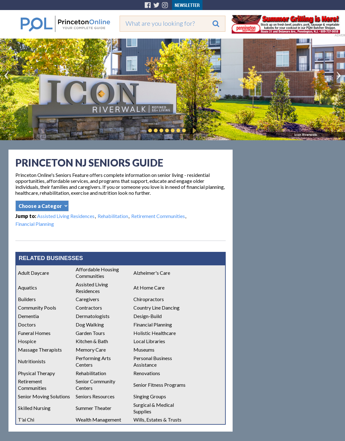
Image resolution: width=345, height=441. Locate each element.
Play (193, 130)
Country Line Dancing (156, 308)
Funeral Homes (34, 333)
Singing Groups (149, 396)
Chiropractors (148, 299)
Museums (143, 350)
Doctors (27, 324)
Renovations (146, 373)
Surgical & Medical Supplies (153, 408)
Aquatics (27, 287)
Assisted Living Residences (65, 216)
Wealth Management (98, 419)
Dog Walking (90, 324)
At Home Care (148, 287)
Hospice (27, 341)
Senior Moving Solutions (44, 396)
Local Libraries (149, 341)
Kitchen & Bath (92, 341)
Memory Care (91, 350)
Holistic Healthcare (154, 333)
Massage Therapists (40, 350)
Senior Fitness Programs (159, 385)
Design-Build (147, 316)
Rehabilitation (113, 216)
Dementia (28, 316)
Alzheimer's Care (151, 273)
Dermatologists (93, 316)
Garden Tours (90, 333)
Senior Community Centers (95, 384)
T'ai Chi (26, 419)
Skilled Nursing (34, 408)
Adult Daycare (33, 273)
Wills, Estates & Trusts (157, 419)
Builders (27, 299)
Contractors (89, 308)
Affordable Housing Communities (97, 272)
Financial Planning (34, 224)
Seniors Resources (95, 396)
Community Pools (37, 308)
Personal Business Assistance (152, 361)
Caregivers (87, 299)
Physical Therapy (36, 373)
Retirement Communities (158, 216)
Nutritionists (32, 361)
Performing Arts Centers (93, 361)
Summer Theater (93, 408)
